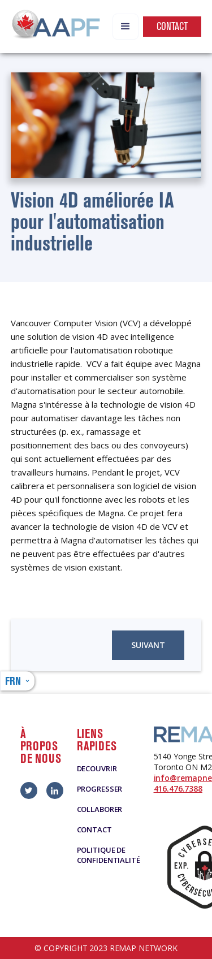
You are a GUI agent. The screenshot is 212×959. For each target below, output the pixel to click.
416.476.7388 (178, 788)
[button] (126, 27)
